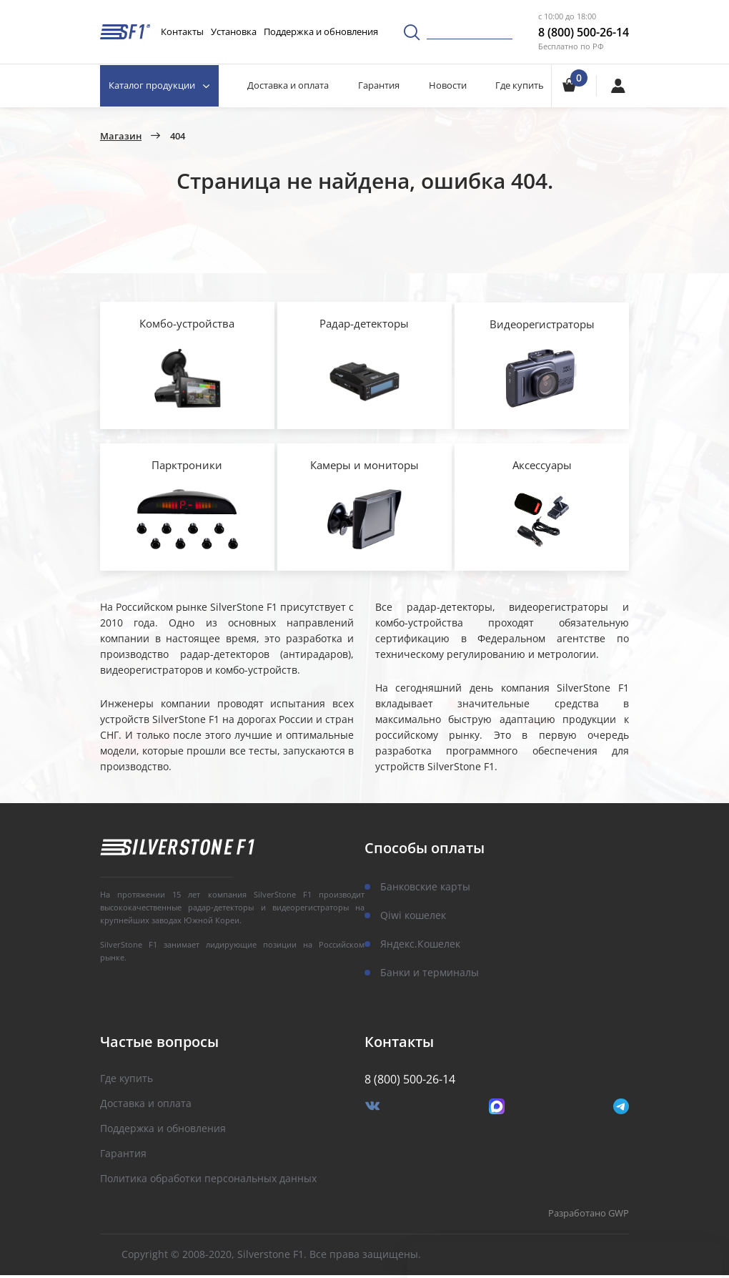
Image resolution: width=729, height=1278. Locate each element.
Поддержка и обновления (321, 31)
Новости (448, 85)
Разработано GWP (588, 1217)
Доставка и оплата (288, 85)
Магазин (121, 136)
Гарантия (379, 85)
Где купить (519, 85)
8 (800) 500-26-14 (583, 32)
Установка (234, 31)
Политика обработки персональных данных (208, 1182)
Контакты (182, 31)
